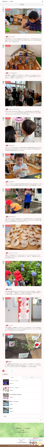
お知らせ (12, 377)
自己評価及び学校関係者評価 (22, 442)
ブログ (32, 377)
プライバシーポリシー (22, 439)
